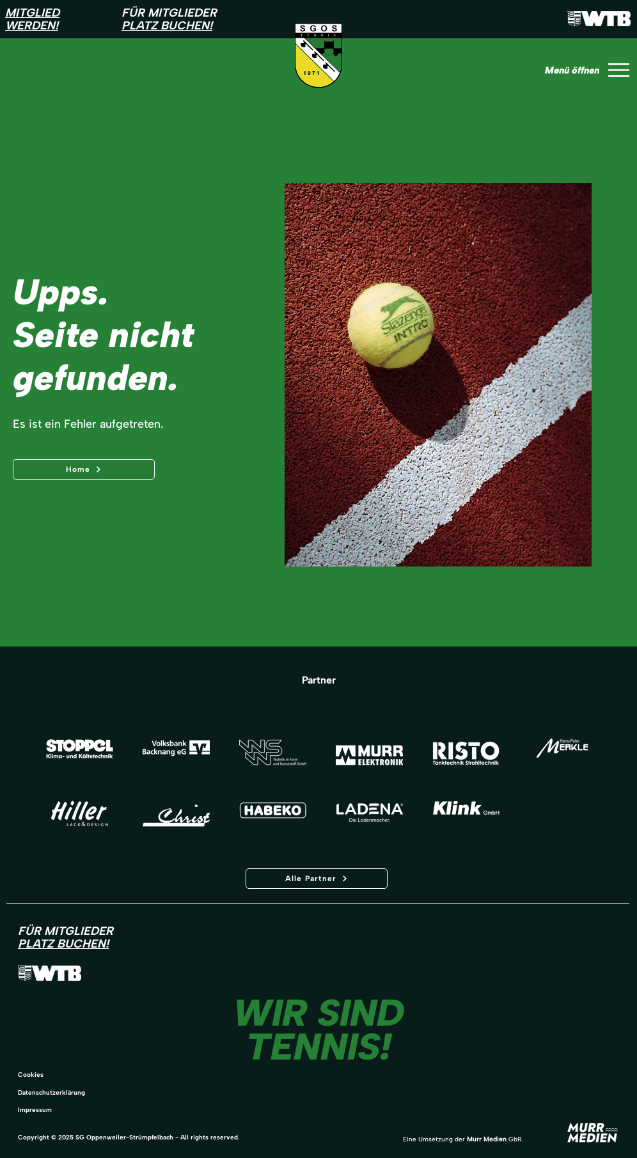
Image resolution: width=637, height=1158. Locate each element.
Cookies (30, 1074)
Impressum (35, 1110)
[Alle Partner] (317, 878)
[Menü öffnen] (584, 70)
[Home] (84, 469)
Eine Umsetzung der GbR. (463, 1139)
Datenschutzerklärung (51, 1092)
